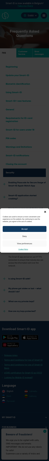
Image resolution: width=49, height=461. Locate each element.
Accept (24, 229)
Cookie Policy (23, 249)
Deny (24, 236)
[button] (45, 211)
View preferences (24, 243)
